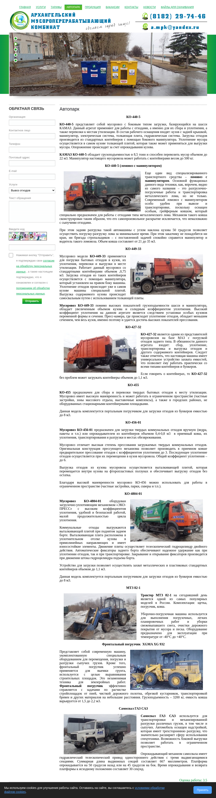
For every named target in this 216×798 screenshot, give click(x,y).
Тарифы (56, 7)
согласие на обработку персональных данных (35, 266)
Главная (25, 7)
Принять (202, 790)
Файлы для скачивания (177, 7)
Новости (149, 7)
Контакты (131, 7)
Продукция (93, 7)
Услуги (41, 7)
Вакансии (112, 7)
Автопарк (73, 7)
